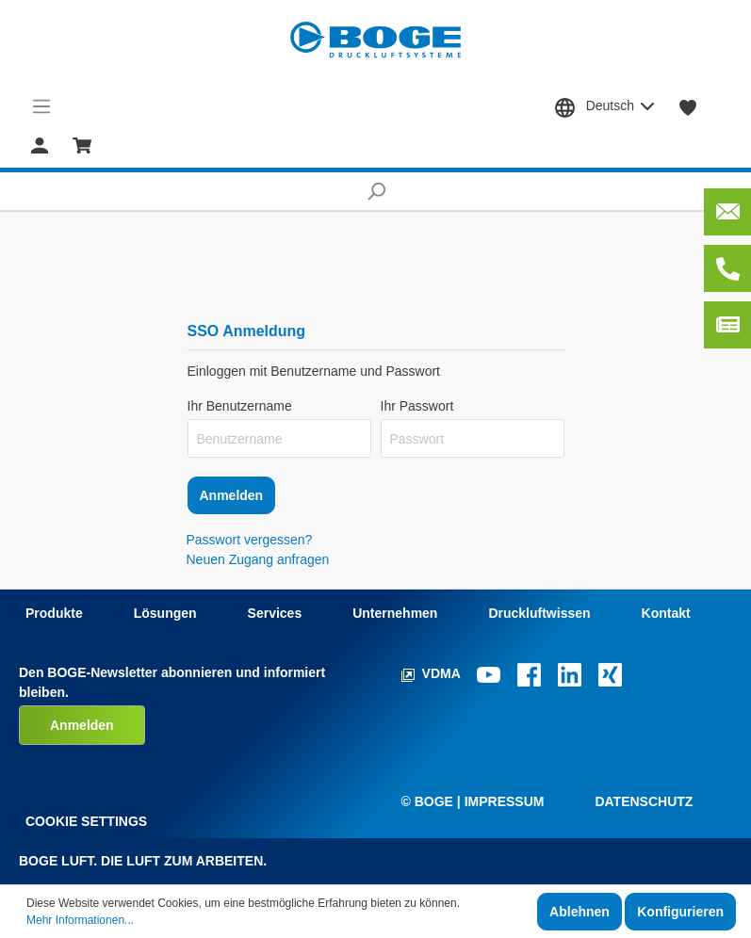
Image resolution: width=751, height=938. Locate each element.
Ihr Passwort (417, 405)
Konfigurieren (680, 911)
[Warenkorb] (82, 144)
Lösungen (165, 613)
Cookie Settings (86, 821)
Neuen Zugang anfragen (258, 559)
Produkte (54, 613)
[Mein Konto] (39, 144)
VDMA (433, 673)
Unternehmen (394, 613)
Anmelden (232, 495)
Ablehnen (579, 911)
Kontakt (666, 613)
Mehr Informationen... (80, 920)
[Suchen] (375, 191)
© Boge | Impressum (473, 801)
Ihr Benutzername (240, 405)
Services (275, 613)
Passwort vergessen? (250, 539)
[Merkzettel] (688, 106)
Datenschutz (644, 801)
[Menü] (42, 106)
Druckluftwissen (539, 613)
